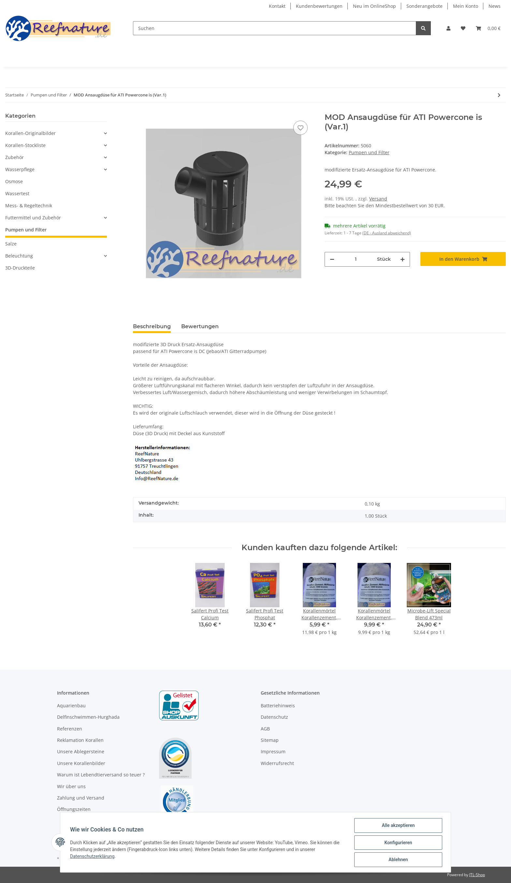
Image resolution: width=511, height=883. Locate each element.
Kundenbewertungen (319, 6)
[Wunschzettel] (463, 28)
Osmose (14, 181)
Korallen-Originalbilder (30, 133)
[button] (448, 28)
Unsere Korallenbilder (81, 763)
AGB (265, 729)
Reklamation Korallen (80, 740)
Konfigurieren (397, 843)
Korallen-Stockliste (25, 145)
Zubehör (14, 157)
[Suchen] (274, 28)
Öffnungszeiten (74, 809)
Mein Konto (465, 6)
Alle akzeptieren (397, 826)
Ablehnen (397, 859)
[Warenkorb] (488, 28)
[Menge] (355, 259)
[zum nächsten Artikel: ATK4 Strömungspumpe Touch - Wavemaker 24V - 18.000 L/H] (499, 95)
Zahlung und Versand (80, 798)
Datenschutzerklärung (93, 856)
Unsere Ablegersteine (80, 751)
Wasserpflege (20, 169)
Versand (378, 199)
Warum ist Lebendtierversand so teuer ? (101, 775)
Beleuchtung (19, 256)
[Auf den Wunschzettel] (300, 128)
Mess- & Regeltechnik (28, 205)
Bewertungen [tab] (200, 326)
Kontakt (277, 6)
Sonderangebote (424, 6)
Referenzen (69, 729)
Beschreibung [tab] (152, 326)
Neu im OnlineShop (374, 6)
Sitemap (270, 740)
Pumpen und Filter (369, 152)
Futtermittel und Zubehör (33, 217)
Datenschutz (274, 717)
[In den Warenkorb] (463, 259)
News (495, 6)
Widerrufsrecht (277, 763)
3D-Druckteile (20, 268)
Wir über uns (71, 786)
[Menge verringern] (332, 259)
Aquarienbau (71, 705)
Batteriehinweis (278, 705)
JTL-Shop (477, 874)
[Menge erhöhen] (402, 259)
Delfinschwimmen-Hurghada (88, 717)
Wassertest (17, 193)
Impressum (273, 751)
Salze (11, 244)
